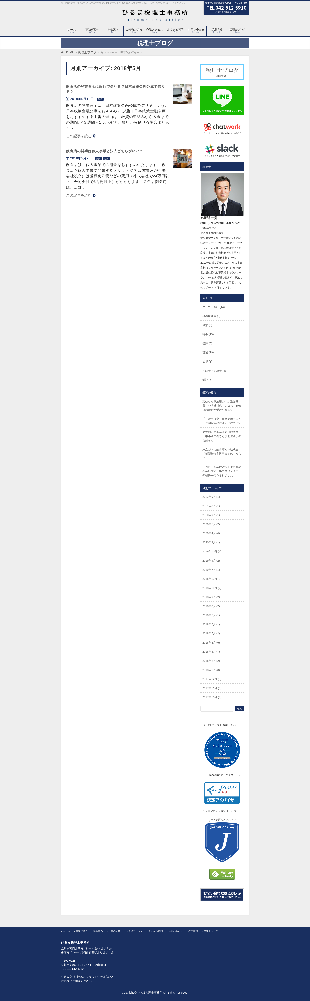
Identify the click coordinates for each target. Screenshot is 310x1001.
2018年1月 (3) (211, 669)
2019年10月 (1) (211, 551)
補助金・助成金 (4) (214, 370)
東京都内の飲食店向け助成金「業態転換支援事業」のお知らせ (221, 453)
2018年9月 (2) (211, 597)
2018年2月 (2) (211, 660)
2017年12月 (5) (211, 679)
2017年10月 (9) (211, 697)
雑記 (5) (207, 379)
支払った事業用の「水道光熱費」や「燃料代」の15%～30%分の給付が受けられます (221, 405)
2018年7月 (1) (211, 615)
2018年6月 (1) (211, 624)
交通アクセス (136, 931)
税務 (106, 158)
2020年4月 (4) (211, 533)
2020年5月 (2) (211, 524)
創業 (100, 99)
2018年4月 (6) (211, 642)
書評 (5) (207, 343)
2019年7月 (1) (211, 569)
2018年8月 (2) (211, 606)
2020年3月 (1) (211, 542)
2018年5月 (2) (211, 633)
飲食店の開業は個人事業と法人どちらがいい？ (104, 151)
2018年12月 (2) (211, 578)
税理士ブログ (211, 931)
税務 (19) (208, 352)
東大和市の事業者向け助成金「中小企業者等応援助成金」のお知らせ (221, 436)
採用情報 (193, 931)
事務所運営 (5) (211, 316)
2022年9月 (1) (211, 496)
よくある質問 (155, 931)
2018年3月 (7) (211, 651)
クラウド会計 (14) (213, 307)
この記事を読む (79, 136)
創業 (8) (207, 325)
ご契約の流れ (116, 931)
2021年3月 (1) (211, 506)
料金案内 (98, 931)
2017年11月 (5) (211, 688)
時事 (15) (208, 334)
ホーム (66, 931)
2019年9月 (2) (211, 560)
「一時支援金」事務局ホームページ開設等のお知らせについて (221, 421)
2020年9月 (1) (211, 515)
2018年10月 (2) (211, 588)
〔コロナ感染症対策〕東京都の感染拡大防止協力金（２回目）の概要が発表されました (221, 471)
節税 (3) (207, 361)
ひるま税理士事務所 (149, 992)
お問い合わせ (175, 931)
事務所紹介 (82, 931)
